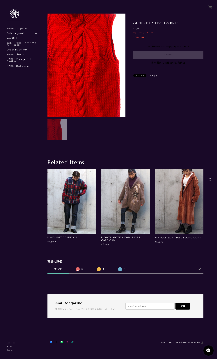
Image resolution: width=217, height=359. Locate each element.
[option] (86, 65)
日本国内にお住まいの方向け (168, 62)
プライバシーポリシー (169, 342)
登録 (183, 306)
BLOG (9, 346)
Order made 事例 (17, 50)
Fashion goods (16, 33)
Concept (11, 343)
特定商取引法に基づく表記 (189, 342)
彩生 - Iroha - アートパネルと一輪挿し (22, 44)
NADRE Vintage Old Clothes (19, 60)
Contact (11, 350)
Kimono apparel (17, 28)
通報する (154, 76)
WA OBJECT (14, 38)
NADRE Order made (19, 66)
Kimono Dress (15, 54)
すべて (58, 269)
